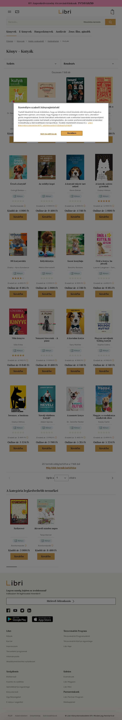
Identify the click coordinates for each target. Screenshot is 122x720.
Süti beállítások (48, 134)
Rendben (71, 133)
